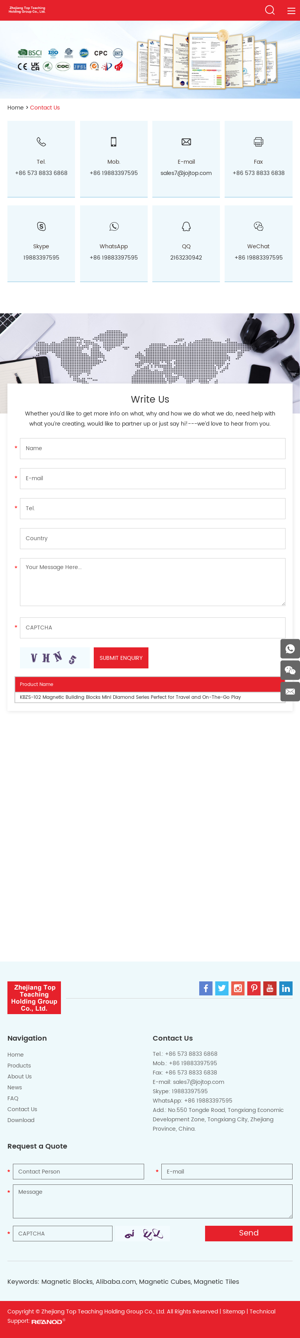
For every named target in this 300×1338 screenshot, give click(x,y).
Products (19, 1065)
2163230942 (186, 257)
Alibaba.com (116, 1282)
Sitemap (234, 1311)
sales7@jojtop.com (186, 173)
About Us (19, 1076)
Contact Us (45, 107)
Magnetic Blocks (67, 1282)
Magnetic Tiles (216, 1282)
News (14, 1087)
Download (20, 1120)
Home (15, 107)
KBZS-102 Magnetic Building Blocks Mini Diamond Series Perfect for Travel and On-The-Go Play (130, 697)
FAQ (12, 1098)
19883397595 (41, 257)
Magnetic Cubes (165, 1282)
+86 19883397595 (113, 257)
